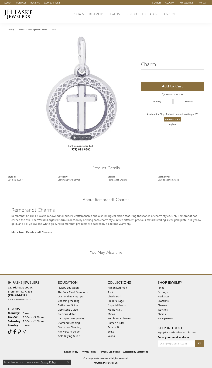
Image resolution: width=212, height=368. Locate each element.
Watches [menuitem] (163, 309)
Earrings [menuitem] (162, 292)
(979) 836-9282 (81, 149)
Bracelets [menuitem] (163, 301)
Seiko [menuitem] (111, 331)
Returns (189, 101)
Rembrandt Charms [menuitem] (119, 318)
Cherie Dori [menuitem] (114, 296)
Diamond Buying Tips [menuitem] (70, 296)
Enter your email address (173, 337)
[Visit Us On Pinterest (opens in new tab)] (19, 332)
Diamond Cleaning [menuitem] (69, 322)
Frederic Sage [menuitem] (116, 301)
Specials (78, 14)
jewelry (11, 29)
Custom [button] (131, 14)
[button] (156, 2)
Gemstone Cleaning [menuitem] (69, 327)
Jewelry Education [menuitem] (68, 287)
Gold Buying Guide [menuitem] (69, 336)
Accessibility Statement (135, 351)
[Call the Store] (17, 295)
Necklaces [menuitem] (163, 296)
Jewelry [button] (114, 14)
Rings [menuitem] (161, 287)
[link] (8, 2)
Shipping (156, 101)
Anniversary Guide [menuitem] (69, 331)
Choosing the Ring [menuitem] (69, 301)
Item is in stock (172, 119)
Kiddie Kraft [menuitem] (115, 309)
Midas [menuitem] (111, 314)
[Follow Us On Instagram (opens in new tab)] (24, 332)
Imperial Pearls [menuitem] (117, 305)
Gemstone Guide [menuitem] (68, 309)
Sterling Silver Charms (37, 29)
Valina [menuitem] (111, 336)
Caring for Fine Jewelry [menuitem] (71, 318)
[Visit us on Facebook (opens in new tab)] (14, 332)
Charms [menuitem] (162, 305)
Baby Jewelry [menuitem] (165, 318)
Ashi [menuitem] (110, 292)
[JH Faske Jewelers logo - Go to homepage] (19, 14)
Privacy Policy (89, 351)
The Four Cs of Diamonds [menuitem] (73, 292)
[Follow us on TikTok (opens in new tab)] (10, 332)
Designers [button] (96, 14)
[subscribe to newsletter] (199, 343)
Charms (21, 29)
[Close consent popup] (68, 362)
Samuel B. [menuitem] (113, 327)
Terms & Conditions (110, 351)
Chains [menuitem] (162, 314)
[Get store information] (19, 299)
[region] (81, 89)
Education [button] (149, 14)
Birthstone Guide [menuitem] (68, 305)
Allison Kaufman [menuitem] (117, 287)
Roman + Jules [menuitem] (116, 322)
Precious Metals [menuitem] (67, 314)
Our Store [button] (170, 14)
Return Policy (71, 351)
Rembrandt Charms (117, 179)
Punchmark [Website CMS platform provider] (112, 363)
